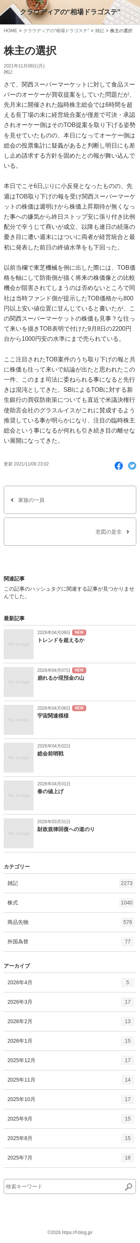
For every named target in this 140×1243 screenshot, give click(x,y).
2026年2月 (70, 1024)
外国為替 (70, 944)
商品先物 (70, 925)
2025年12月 (70, 1063)
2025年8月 (70, 1141)
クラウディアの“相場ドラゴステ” (70, 12)
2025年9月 (70, 1121)
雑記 (99, 30)
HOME (10, 30)
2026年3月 (70, 1004)
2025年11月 (70, 1082)
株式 (70, 905)
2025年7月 (70, 1160)
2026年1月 (70, 1043)
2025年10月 (70, 1102)
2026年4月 (70, 985)
